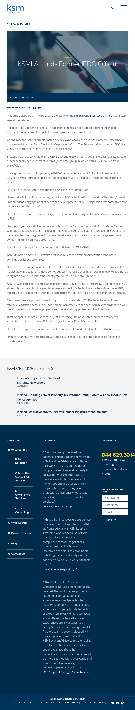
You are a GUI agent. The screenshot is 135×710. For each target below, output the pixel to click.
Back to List (20, 24)
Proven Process (21, 533)
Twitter (117, 703)
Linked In (112, 703)
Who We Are (19, 523)
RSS (122, 703)
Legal (22, 702)
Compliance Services (22, 496)
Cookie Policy (98, 702)
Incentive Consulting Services (22, 476)
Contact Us (18, 554)
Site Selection (21, 461)
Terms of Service (44, 702)
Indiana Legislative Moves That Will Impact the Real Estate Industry (62, 412)
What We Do (19, 450)
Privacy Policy (72, 702)
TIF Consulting (22, 510)
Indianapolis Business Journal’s (93, 116)
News (67, 57)
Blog (14, 543)
